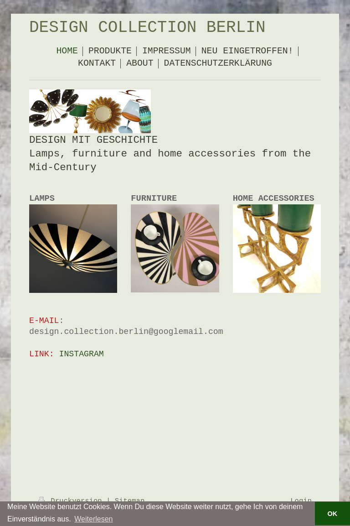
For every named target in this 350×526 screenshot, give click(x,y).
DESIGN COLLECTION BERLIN (147, 27)
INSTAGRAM (81, 354)
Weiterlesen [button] (93, 519)
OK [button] (333, 513)
